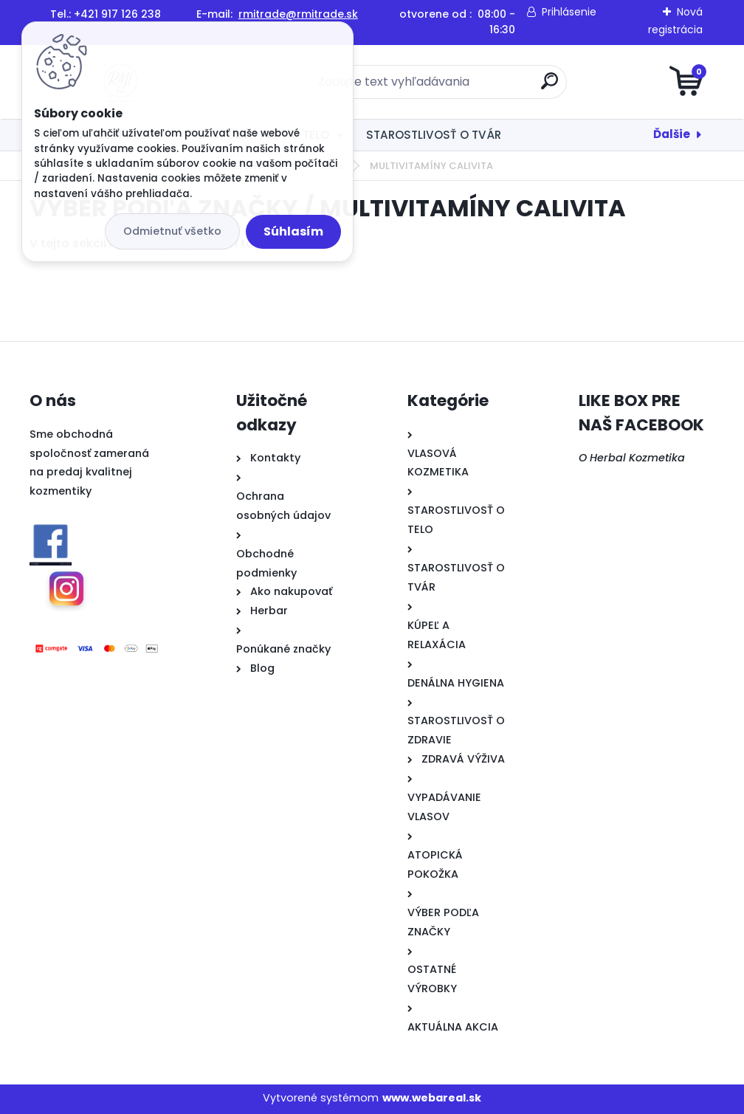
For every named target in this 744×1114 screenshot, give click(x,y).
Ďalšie (671, 134)
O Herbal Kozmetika (632, 457)
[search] (549, 86)
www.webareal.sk (431, 1097)
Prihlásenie (569, 11)
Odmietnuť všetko (172, 231)
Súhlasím (293, 231)
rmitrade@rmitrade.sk (298, 14)
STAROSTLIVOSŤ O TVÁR (433, 134)
